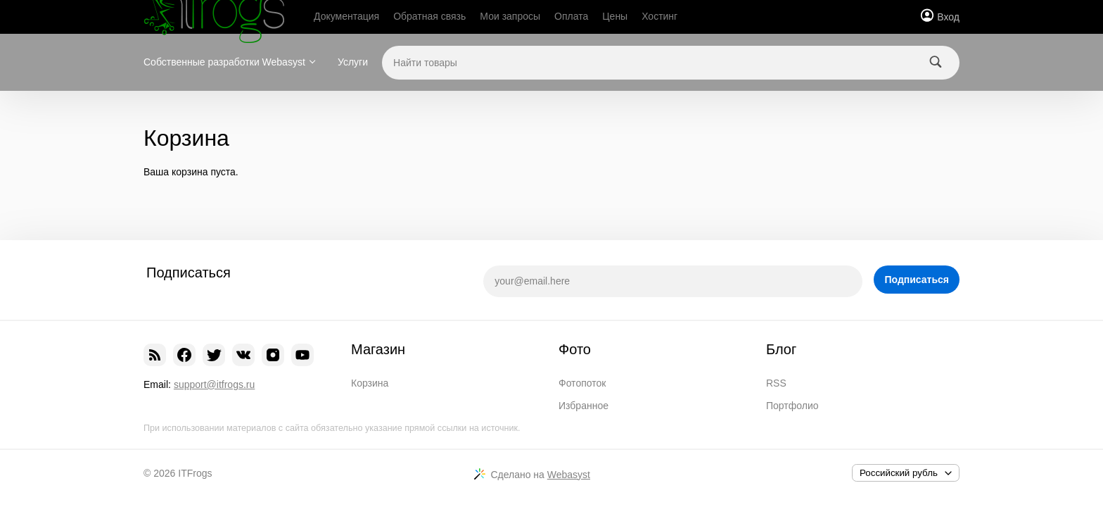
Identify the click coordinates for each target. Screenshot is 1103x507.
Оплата (571, 16)
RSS (776, 383)
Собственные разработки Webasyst (224, 62)
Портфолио (792, 405)
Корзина (369, 383)
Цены (614, 16)
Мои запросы (510, 16)
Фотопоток (582, 383)
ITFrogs (195, 473)
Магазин (378, 349)
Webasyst (568, 474)
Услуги (353, 62)
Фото (575, 349)
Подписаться (916, 279)
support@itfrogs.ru (214, 384)
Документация (346, 16)
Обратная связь (429, 16)
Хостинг (659, 16)
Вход (948, 17)
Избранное (583, 405)
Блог (781, 349)
